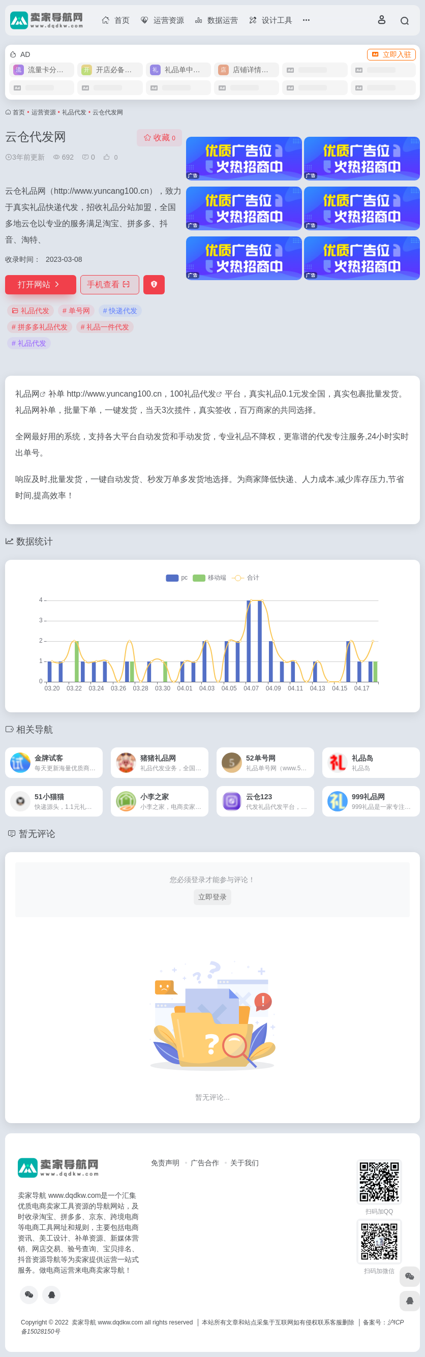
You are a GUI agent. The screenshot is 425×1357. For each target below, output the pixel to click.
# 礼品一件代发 (105, 327)
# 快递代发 (120, 311)
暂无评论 (37, 834)
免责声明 (165, 1163)
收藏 (159, 137)
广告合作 (205, 1163)
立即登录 (212, 897)
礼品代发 (74, 112)
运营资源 (44, 112)
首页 (19, 112)
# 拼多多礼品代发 (40, 327)
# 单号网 (76, 311)
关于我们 (244, 1163)
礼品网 (27, 393)
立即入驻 (391, 54)
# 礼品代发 (29, 343)
